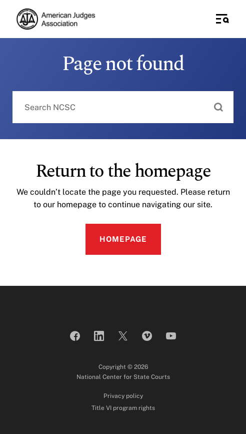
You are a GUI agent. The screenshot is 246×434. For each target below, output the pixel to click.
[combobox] (123, 107)
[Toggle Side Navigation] (223, 19)
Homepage (123, 239)
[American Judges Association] (55, 19)
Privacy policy (123, 395)
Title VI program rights (123, 407)
